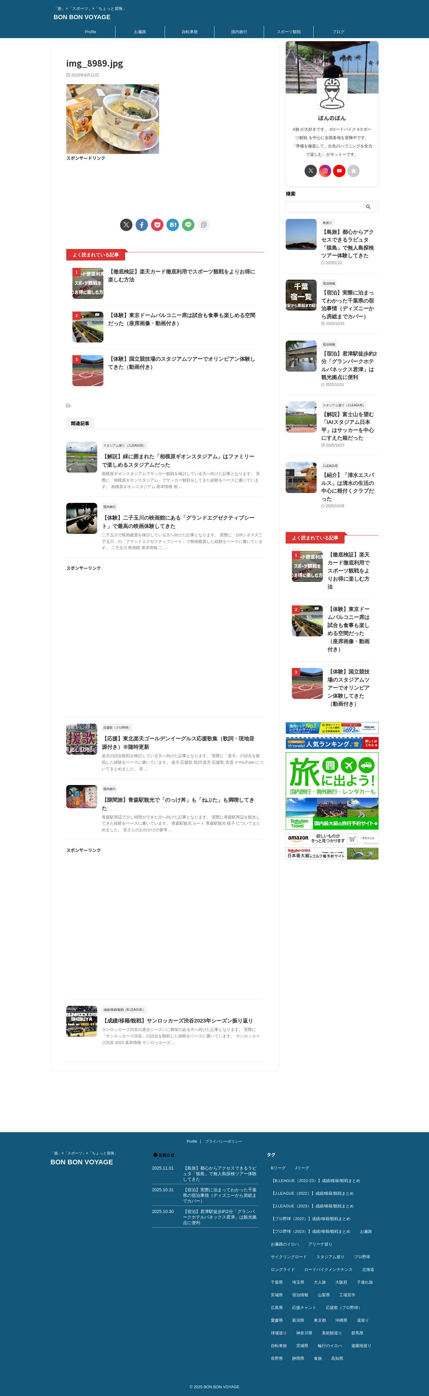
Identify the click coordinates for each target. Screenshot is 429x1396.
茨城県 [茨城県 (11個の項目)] (302, 1345)
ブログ (338, 31)
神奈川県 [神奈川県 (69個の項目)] (304, 1333)
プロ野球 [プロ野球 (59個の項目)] (362, 1256)
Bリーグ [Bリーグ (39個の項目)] (278, 1168)
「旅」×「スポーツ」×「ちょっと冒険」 (84, 1153)
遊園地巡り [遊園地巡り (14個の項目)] (361, 1345)
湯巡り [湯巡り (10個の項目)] (363, 1320)
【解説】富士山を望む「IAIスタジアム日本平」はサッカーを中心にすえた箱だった (349, 388)
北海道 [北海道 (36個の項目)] (368, 1269)
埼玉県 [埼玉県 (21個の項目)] (298, 1282)
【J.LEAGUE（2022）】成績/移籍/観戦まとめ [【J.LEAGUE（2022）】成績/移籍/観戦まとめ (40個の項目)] (312, 1193)
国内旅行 (239, 31)
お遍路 (140, 31)
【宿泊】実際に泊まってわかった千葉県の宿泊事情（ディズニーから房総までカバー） (349, 288)
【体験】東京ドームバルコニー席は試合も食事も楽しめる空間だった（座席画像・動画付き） (348, 563)
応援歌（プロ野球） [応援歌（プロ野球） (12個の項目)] (344, 1307)
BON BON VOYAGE (82, 17)
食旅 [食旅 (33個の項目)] (318, 1358)
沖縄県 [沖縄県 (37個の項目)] (341, 1320)
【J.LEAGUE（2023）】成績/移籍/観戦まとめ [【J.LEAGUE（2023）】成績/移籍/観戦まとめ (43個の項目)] (312, 1206)
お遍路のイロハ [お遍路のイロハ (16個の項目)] (285, 1244)
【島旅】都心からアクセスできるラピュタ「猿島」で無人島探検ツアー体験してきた (349, 238)
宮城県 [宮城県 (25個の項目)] (277, 1295)
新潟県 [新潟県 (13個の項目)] (298, 1320)
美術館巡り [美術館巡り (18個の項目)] (332, 1333)
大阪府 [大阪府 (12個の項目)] (341, 1282)
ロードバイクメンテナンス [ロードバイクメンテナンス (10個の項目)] (328, 1269)
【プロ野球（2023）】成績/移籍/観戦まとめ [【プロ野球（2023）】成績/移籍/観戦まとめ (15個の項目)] (310, 1231)
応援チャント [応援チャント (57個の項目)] (304, 1307)
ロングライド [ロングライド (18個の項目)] (283, 1269)
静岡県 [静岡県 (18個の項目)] (298, 1358)
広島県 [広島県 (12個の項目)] (277, 1307)
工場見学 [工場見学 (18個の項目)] (347, 1295)
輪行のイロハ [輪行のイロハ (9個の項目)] (330, 1345)
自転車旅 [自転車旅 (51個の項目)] (279, 1345)
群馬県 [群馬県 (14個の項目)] (357, 1333)
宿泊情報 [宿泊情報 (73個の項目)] (300, 1295)
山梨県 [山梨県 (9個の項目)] (324, 1295)
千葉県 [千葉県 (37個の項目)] (277, 1282)
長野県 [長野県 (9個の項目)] (277, 1358)
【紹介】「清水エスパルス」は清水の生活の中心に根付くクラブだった (349, 439)
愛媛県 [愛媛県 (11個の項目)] (277, 1320)
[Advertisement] (165, 186)
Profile (90, 31)
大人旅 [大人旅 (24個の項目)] (320, 1282)
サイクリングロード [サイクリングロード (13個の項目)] (289, 1256)
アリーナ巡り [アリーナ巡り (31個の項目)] (320, 1244)
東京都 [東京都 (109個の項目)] (320, 1320)
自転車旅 (190, 31)
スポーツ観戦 (289, 31)
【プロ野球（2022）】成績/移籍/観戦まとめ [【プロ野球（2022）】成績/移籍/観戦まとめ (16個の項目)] (310, 1218)
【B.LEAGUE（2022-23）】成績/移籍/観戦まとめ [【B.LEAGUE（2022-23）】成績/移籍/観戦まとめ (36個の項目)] (315, 1180)
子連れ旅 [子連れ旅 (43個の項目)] (365, 1282)
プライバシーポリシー (223, 1141)
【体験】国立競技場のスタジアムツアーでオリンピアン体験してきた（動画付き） (348, 618)
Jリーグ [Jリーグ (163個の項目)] (302, 1168)
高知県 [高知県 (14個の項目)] (337, 1358)
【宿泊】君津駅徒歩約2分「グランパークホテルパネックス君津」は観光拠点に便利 (349, 338)
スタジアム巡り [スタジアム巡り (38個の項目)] (330, 1256)
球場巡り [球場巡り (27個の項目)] (279, 1333)
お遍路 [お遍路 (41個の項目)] (366, 1231)
